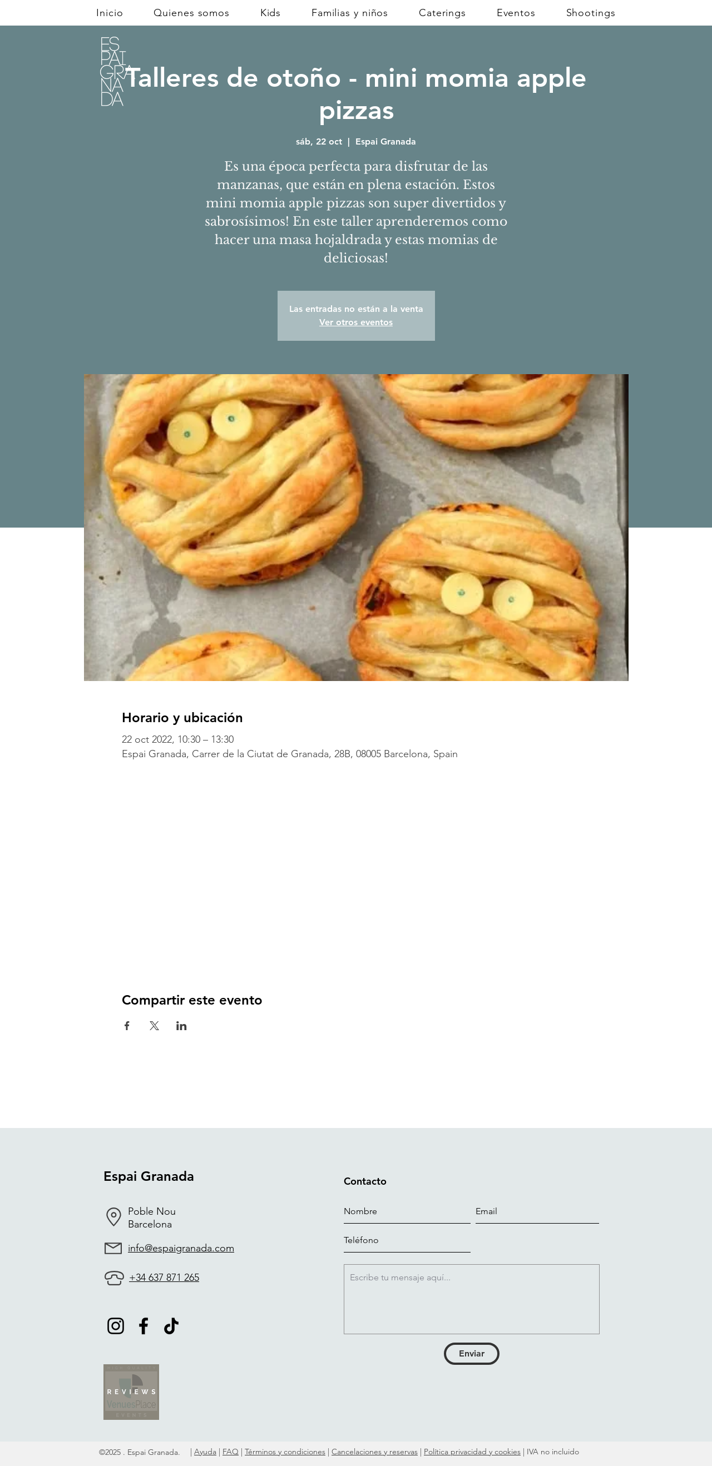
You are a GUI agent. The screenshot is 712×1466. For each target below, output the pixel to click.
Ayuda (205, 1452)
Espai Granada (148, 1176)
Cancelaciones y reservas (375, 1452)
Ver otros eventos (356, 322)
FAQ (230, 1452)
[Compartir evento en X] (154, 1025)
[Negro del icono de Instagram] (116, 1326)
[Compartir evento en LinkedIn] (181, 1025)
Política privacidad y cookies (472, 1452)
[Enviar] (472, 1354)
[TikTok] (171, 1326)
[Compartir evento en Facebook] (127, 1025)
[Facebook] (143, 1326)
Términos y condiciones (285, 1452)
